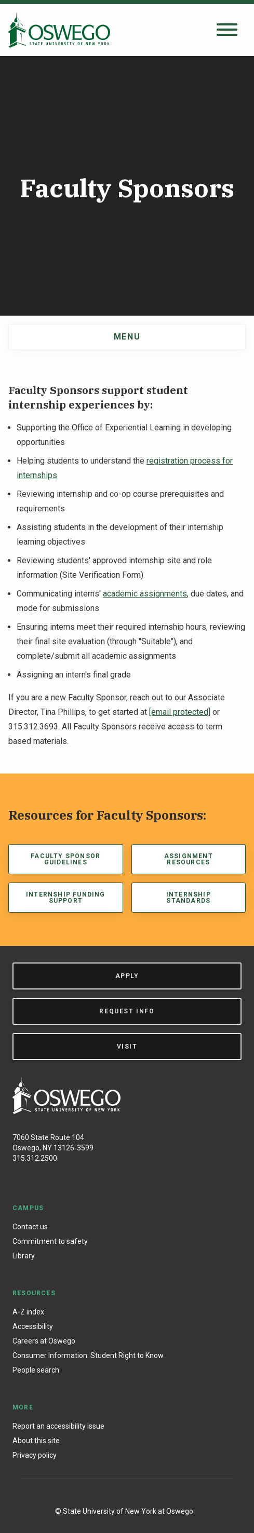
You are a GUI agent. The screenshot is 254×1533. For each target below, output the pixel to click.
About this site (36, 1440)
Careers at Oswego (43, 1341)
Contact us (30, 1227)
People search (35, 1370)
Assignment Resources (188, 859)
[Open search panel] (227, 30)
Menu (127, 337)
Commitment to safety (50, 1241)
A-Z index (28, 1312)
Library (23, 1256)
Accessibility (32, 1326)
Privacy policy (34, 1455)
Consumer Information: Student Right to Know (88, 1355)
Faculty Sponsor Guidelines (65, 859)
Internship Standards (188, 897)
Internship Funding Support (65, 897)
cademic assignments (147, 594)
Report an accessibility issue (58, 1426)
